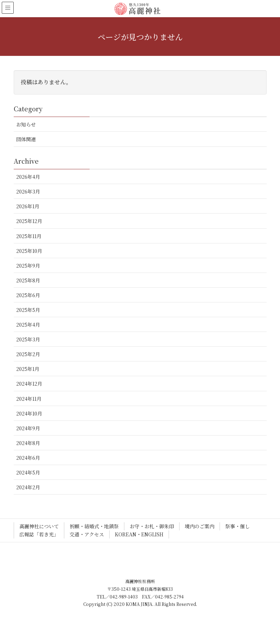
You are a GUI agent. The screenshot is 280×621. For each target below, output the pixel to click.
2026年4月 (28, 176)
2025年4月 (28, 324)
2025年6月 (28, 295)
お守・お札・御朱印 (152, 526)
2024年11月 (28, 398)
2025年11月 (28, 236)
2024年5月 (28, 472)
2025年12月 (29, 220)
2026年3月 (28, 191)
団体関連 (26, 139)
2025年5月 (28, 309)
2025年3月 (28, 339)
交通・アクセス (87, 534)
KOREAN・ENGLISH (139, 534)
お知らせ (26, 124)
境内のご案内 (199, 526)
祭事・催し (237, 526)
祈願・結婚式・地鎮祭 (94, 526)
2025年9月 (28, 265)
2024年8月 (28, 442)
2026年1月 (27, 206)
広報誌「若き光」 (39, 534)
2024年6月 (28, 457)
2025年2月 (28, 354)
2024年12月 (29, 383)
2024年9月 (28, 428)
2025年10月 (29, 250)
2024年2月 (28, 487)
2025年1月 (27, 368)
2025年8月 (28, 280)
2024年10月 (29, 413)
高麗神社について (39, 526)
